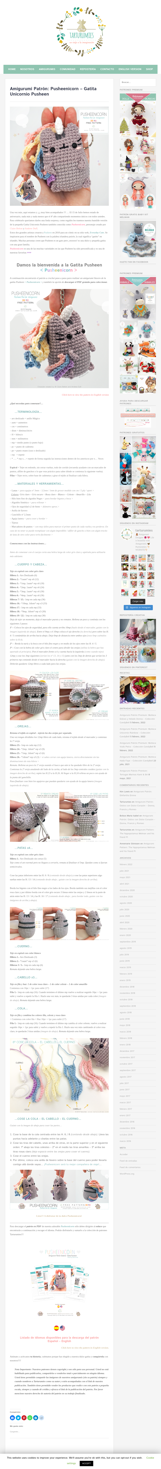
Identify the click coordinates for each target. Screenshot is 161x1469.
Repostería (88, 69)
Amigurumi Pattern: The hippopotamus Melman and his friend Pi (137, 833)
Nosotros (27, 69)
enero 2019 (125, 980)
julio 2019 (124, 954)
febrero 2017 (126, 1109)
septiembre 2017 (128, 1070)
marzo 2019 (125, 967)
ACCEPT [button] (86, 1463)
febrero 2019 (126, 973)
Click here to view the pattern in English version (85, 395)
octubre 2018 (126, 999)
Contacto (107, 69)
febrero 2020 (126, 928)
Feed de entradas (128, 1160)
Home (12, 69)
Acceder (124, 1154)
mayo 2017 (125, 1096)
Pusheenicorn (78, 224)
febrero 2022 (126, 864)
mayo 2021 (125, 877)
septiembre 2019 (128, 941)
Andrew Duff (31, 228)
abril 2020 (124, 922)
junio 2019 (125, 961)
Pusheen (48, 232)
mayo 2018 (125, 1025)
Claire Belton (16, 228)
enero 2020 (125, 935)
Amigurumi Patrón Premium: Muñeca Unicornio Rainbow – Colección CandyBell (138, 732)
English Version (130, 69)
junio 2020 (125, 916)
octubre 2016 (126, 1134)
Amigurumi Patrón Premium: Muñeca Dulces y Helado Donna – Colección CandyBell (138, 719)
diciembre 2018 (127, 986)
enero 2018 (125, 1044)
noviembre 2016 (127, 1128)
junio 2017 (125, 1089)
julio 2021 (124, 871)
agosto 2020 (126, 903)
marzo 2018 (125, 1031)
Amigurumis (47, 69)
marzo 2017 (125, 1102)
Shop (149, 69)
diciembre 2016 (127, 1121)
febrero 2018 (126, 1038)
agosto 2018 (126, 1012)
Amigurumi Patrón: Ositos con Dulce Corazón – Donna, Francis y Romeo (137, 805)
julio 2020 (124, 909)
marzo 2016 (125, 1141)
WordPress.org (127, 1173)
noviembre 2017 (127, 1057)
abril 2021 (124, 883)
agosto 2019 (126, 948)
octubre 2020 (126, 896)
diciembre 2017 (127, 1051)
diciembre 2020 (127, 890)
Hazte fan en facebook (134, 262)
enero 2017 (125, 1115)
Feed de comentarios (130, 1167)
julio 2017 (124, 1083)
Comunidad (67, 69)
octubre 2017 (126, 1064)
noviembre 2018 (127, 993)
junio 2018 (125, 1019)
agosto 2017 (126, 1076)
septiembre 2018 (128, 1006)
